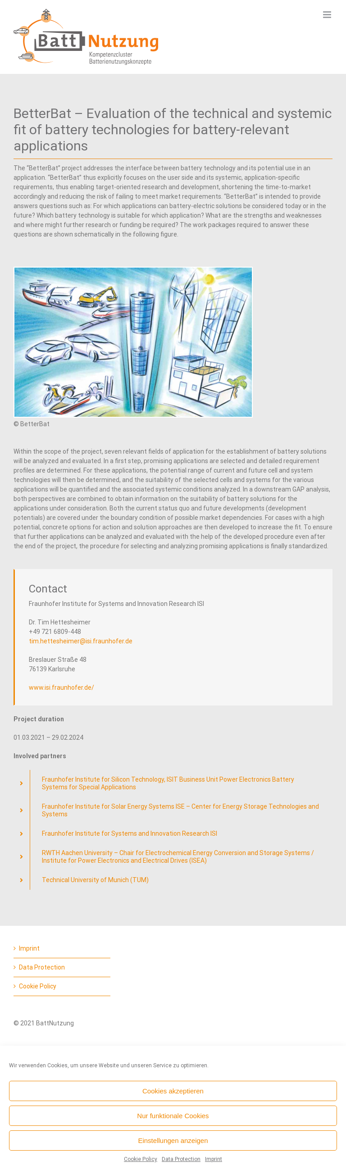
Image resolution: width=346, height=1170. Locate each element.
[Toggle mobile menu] (327, 14)
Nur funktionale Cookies (173, 1116)
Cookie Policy (140, 1159)
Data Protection (181, 1159)
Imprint (213, 1159)
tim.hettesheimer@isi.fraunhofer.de (80, 641)
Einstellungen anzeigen (173, 1140)
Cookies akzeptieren (173, 1091)
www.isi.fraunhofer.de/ (61, 687)
